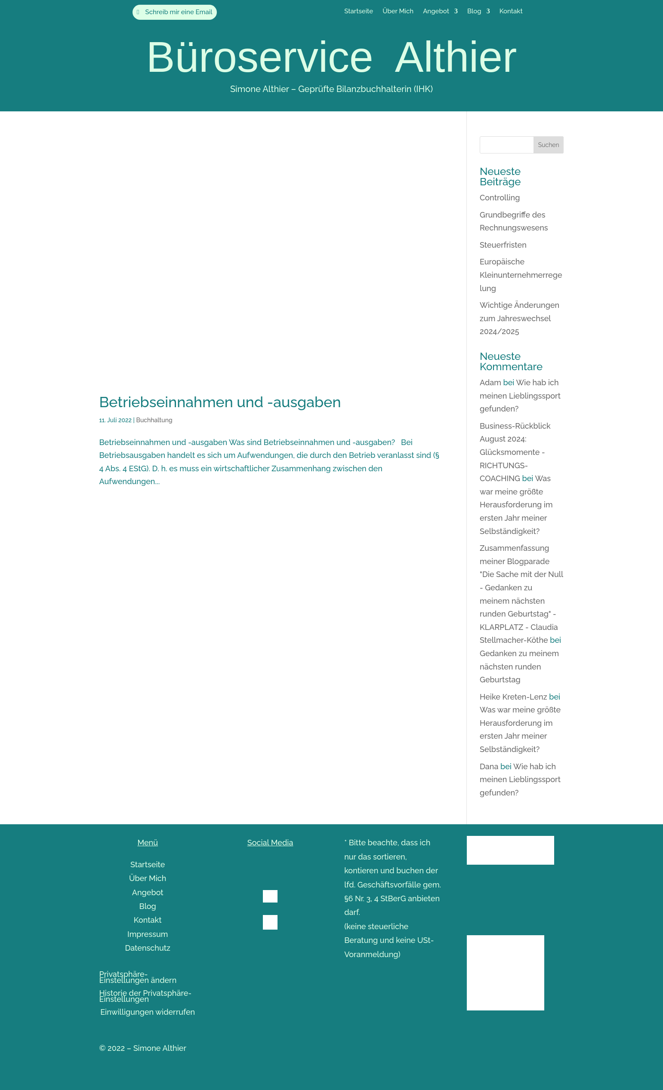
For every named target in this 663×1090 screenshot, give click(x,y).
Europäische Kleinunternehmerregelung (521, 274)
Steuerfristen (503, 244)
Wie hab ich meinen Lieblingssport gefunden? (520, 395)
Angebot (436, 11)
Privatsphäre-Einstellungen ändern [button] (138, 978)
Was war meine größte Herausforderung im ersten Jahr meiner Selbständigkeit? (516, 504)
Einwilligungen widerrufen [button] (147, 1012)
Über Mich (397, 11)
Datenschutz (147, 947)
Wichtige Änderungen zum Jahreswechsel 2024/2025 (519, 318)
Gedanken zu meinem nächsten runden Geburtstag (519, 666)
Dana (489, 766)
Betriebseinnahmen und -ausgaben (220, 402)
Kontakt (511, 11)
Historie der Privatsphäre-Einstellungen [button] (145, 997)
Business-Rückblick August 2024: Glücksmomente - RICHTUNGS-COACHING (515, 452)
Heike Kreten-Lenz (513, 696)
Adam (490, 382)
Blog (474, 11)
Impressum (147, 934)
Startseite (358, 11)
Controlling (500, 197)
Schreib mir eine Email (179, 12)
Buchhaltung (154, 420)
